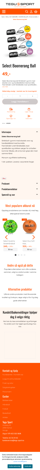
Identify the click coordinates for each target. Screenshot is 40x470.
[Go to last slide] (6, 237)
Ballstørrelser (8, 400)
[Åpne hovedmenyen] (3, 11)
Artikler (5, 417)
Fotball (5, 409)
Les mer (5, 87)
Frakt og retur (8, 383)
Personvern (7, 392)
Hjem (3, 17)
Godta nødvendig (14, 466)
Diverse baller (33, 17)
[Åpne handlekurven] (35, 11)
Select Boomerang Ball (20, 19)
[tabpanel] (10, 236)
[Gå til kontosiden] (31, 11)
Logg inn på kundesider (12, 379)
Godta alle (28, 466)
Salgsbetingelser (9, 387)
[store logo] (20, 5)
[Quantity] (20, 96)
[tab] (15, 255)
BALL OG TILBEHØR (12, 17)
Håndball (6, 404)
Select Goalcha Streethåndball (9, 242)
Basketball (7, 413)
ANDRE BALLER (23, 17)
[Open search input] (26, 11)
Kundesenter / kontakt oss (13, 374)
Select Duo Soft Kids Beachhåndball (28, 242)
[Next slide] (33, 237)
